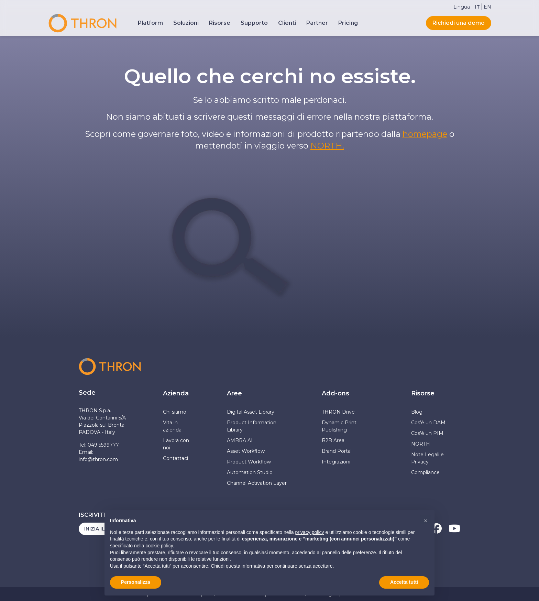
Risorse (422, 393)
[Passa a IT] (477, 7)
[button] (425, 520)
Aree (234, 393)
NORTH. (327, 146)
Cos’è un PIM (427, 433)
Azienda (176, 393)
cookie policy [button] (159, 545)
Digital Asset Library (250, 412)
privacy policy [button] (309, 532)
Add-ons (335, 393)
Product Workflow (249, 462)
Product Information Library (251, 426)
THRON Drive (338, 412)
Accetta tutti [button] (404, 582)
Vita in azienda (172, 426)
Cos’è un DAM (428, 422)
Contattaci (175, 458)
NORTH (420, 444)
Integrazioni (336, 462)
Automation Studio (250, 472)
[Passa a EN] (487, 7)
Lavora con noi (176, 444)
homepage (425, 134)
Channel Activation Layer (257, 483)
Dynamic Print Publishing (339, 426)
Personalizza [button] (135, 582)
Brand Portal (337, 451)
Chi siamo (174, 412)
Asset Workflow (246, 451)
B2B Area (333, 440)
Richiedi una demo (458, 23)
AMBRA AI (240, 440)
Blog (416, 412)
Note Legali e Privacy (427, 458)
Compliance (425, 472)
